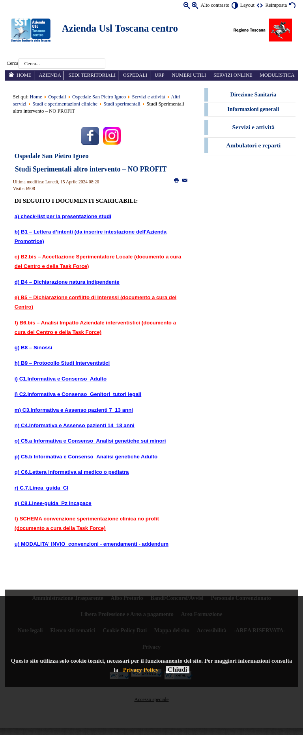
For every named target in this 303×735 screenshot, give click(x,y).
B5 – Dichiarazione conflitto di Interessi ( (71, 297)
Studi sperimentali (121, 104)
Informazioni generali (253, 109)
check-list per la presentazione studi (66, 216)
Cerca (13, 63)
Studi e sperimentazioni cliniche (64, 104)
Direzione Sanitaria (253, 94)
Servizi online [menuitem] (232, 75)
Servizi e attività (148, 97)
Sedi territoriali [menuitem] (92, 75)
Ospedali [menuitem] (135, 75)
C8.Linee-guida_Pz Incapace (56, 503)
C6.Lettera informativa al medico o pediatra (75, 472)
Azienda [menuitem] (50, 75)
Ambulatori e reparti (253, 145)
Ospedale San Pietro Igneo (99, 97)
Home (36, 97)
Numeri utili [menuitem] (189, 75)
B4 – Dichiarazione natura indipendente (69, 282)
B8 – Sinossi (36, 348)
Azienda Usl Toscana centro (120, 28)
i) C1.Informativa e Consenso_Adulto (61, 379)
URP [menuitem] (160, 75)
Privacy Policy (141, 670)
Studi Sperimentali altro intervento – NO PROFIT (91, 169)
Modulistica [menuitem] (277, 75)
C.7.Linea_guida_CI (44, 488)
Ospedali (57, 97)
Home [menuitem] (24, 75)
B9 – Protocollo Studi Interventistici (65, 363)
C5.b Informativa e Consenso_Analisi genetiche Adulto (89, 457)
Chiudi (177, 669)
